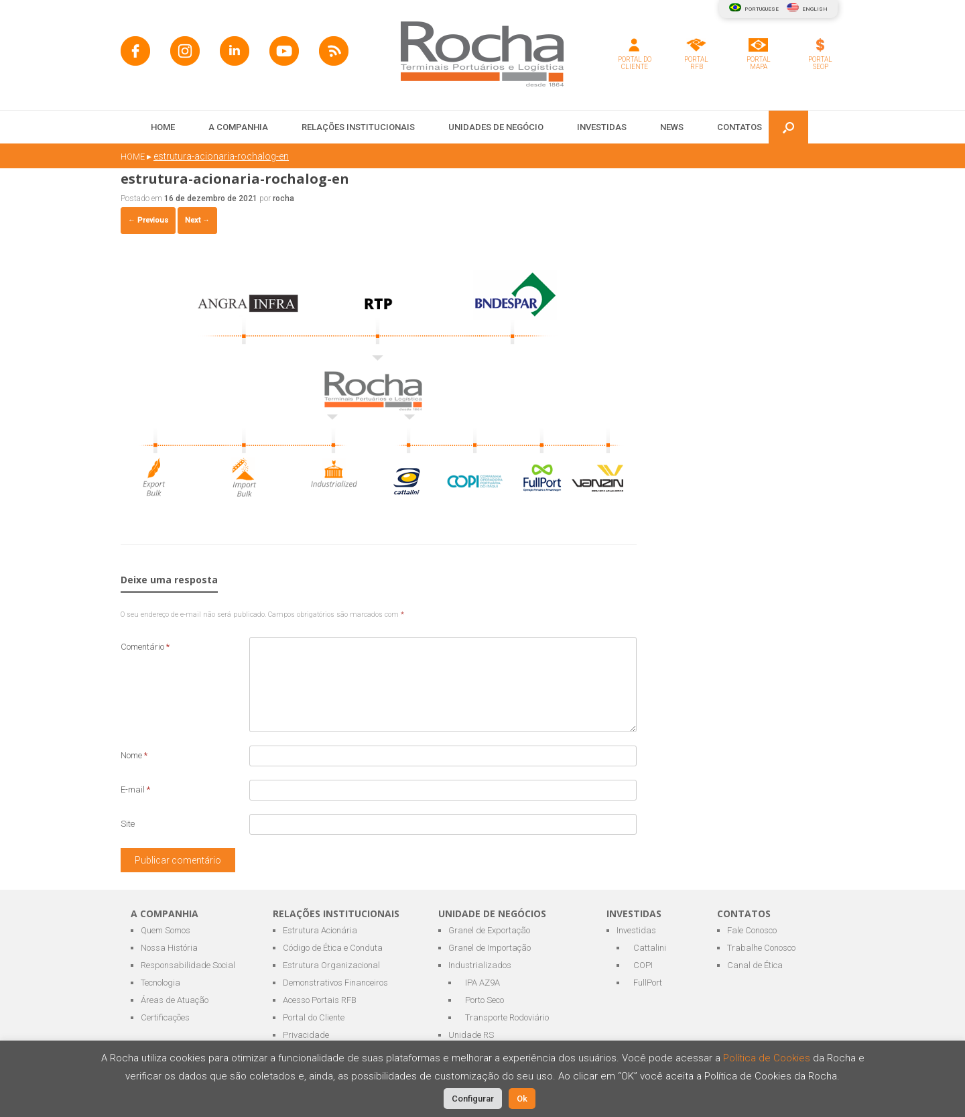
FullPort (647, 983)
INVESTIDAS (602, 127)
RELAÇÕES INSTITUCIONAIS (358, 127)
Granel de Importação (489, 948)
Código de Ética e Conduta (333, 948)
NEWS (672, 127)
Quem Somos (165, 930)
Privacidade (306, 1035)
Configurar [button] (473, 1099)
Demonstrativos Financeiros (335, 983)
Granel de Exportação (489, 930)
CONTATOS (739, 127)
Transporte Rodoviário (507, 1017)
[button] (788, 127)
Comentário (145, 647)
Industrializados (479, 965)
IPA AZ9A (482, 983)
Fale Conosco (752, 930)
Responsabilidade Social (188, 965)
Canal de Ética (755, 965)
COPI (643, 965)
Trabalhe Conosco (761, 948)
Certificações (165, 1017)
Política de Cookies (768, 1058)
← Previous (148, 220)
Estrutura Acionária (320, 930)
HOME (163, 127)
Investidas (636, 930)
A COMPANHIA (238, 127)
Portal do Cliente (313, 1017)
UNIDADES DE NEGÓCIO (495, 127)
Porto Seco (484, 1000)
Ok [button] (522, 1099)
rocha (283, 198)
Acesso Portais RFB (320, 1000)
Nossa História (169, 948)
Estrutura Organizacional (331, 965)
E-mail (135, 789)
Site (128, 824)
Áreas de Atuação (174, 1000)
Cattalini (649, 948)
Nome (134, 755)
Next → (197, 220)
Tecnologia (160, 983)
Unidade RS (471, 1035)
